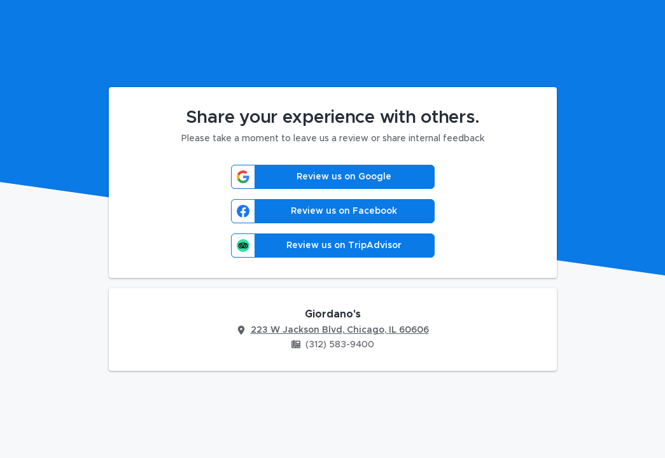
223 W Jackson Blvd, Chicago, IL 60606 (340, 330)
